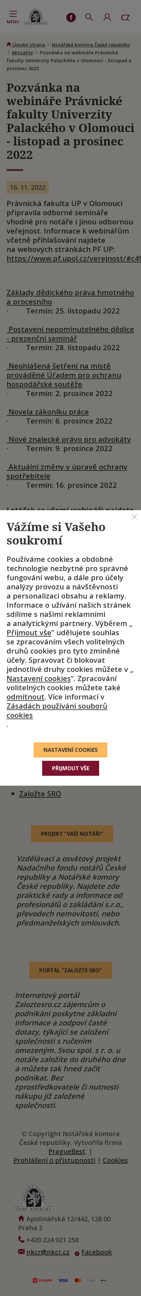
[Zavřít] (134, 516)
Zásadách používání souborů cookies (57, 710)
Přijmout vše (29, 632)
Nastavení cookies (39, 678)
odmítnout (25, 696)
